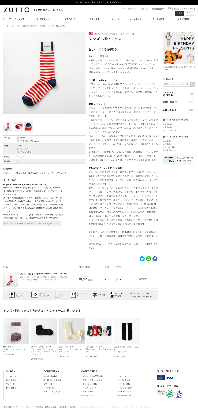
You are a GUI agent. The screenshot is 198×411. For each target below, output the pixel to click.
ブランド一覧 (49, 388)
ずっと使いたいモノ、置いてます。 (49, 10)
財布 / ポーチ (70, 19)
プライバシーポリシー (24, 407)
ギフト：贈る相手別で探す (26, 26)
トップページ (8, 26)
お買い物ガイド (179, 102)
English (190, 13)
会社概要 (62, 407)
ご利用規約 (7, 407)
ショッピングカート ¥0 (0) (183, 9)
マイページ (10, 384)
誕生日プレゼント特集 (52, 380)
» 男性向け (167, 127)
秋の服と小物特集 (51, 376)
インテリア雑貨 (182, 19)
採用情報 (73, 407)
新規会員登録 (158, 9)
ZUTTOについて (129, 9)
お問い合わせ (179, 110)
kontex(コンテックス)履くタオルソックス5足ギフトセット (99, 349)
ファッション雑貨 (16, 19)
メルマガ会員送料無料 (179, 94)
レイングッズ (135, 19)
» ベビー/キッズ (169, 130)
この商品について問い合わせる (141, 297)
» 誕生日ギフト (169, 150)
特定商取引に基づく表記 (46, 407)
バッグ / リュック (43, 19)
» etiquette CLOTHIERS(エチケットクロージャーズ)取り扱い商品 (32, 223)
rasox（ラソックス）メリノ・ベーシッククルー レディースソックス (71, 349)
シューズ (115, 19)
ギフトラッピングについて (139, 293)
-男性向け (43, 26)
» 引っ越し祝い (169, 147)
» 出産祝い (167, 144)
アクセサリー (95, 19)
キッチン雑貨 (158, 19)
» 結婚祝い (167, 141)
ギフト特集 (48, 384)
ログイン (144, 9)
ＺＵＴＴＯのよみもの (52, 391)
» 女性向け (167, 124)
